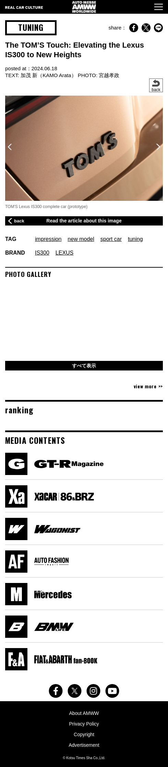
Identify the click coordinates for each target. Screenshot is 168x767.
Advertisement (84, 745)
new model (81, 239)
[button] (158, 147)
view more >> (148, 386)
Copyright (84, 734)
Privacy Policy (84, 724)
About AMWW (84, 713)
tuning (135, 239)
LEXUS (64, 253)
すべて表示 (84, 365)
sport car (111, 239)
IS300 (42, 253)
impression (48, 239)
